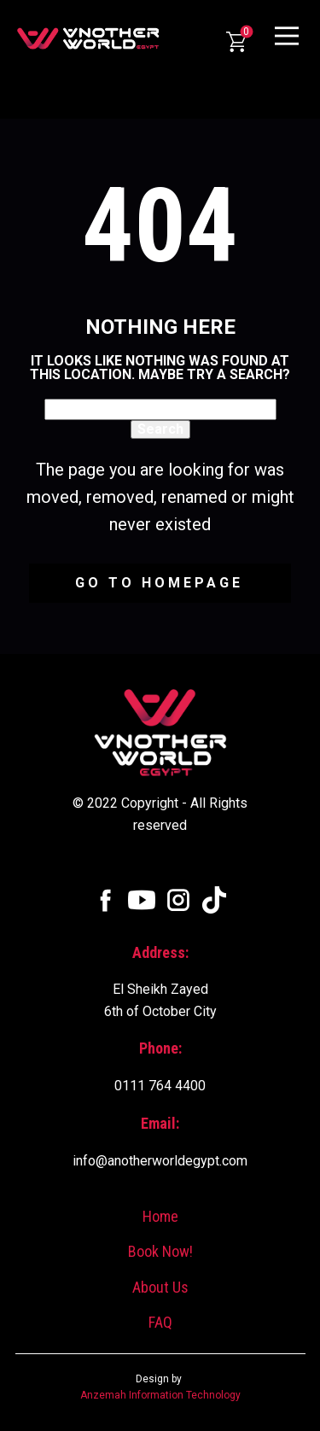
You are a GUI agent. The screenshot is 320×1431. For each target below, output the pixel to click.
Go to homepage (159, 583)
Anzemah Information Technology (160, 1395)
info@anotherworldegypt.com (160, 1161)
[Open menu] (286, 36)
